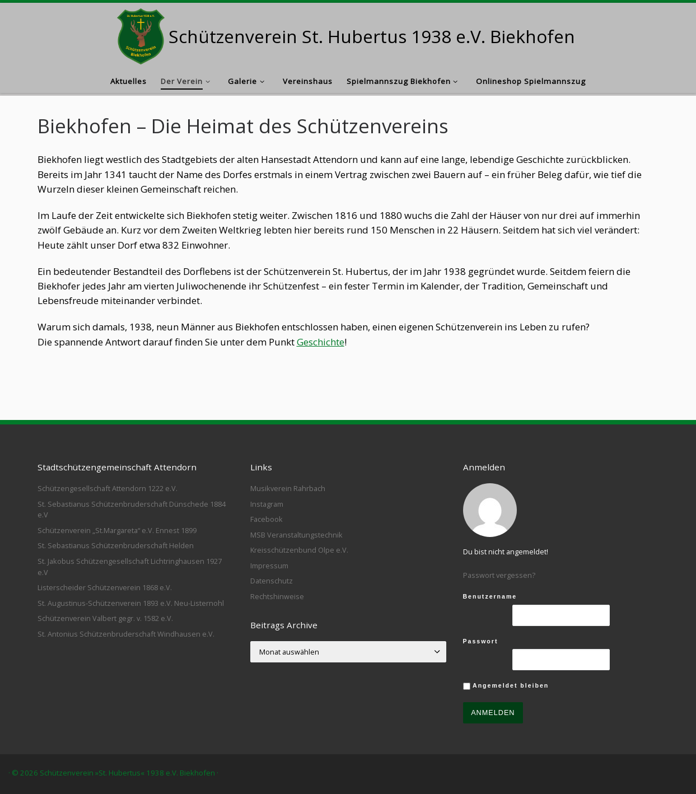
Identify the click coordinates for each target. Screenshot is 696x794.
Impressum (269, 566)
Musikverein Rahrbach (287, 488)
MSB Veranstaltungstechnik (296, 535)
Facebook (266, 519)
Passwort (480, 641)
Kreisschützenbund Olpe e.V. (299, 550)
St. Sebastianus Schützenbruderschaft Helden (116, 545)
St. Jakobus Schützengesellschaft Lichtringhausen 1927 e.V (130, 566)
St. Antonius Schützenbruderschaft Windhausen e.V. (126, 634)
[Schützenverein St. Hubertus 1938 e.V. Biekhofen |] (141, 34)
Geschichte (320, 341)
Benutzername (490, 596)
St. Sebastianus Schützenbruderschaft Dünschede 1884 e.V (132, 509)
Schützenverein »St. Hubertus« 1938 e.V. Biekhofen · (129, 773)
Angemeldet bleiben (506, 686)
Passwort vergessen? (499, 575)
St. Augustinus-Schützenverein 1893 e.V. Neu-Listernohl (131, 603)
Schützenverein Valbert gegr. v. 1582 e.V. (105, 618)
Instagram (266, 504)
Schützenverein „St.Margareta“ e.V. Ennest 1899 (117, 530)
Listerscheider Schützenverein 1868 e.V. (105, 587)
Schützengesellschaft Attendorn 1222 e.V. (107, 488)
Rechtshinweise (277, 596)
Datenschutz (271, 581)
